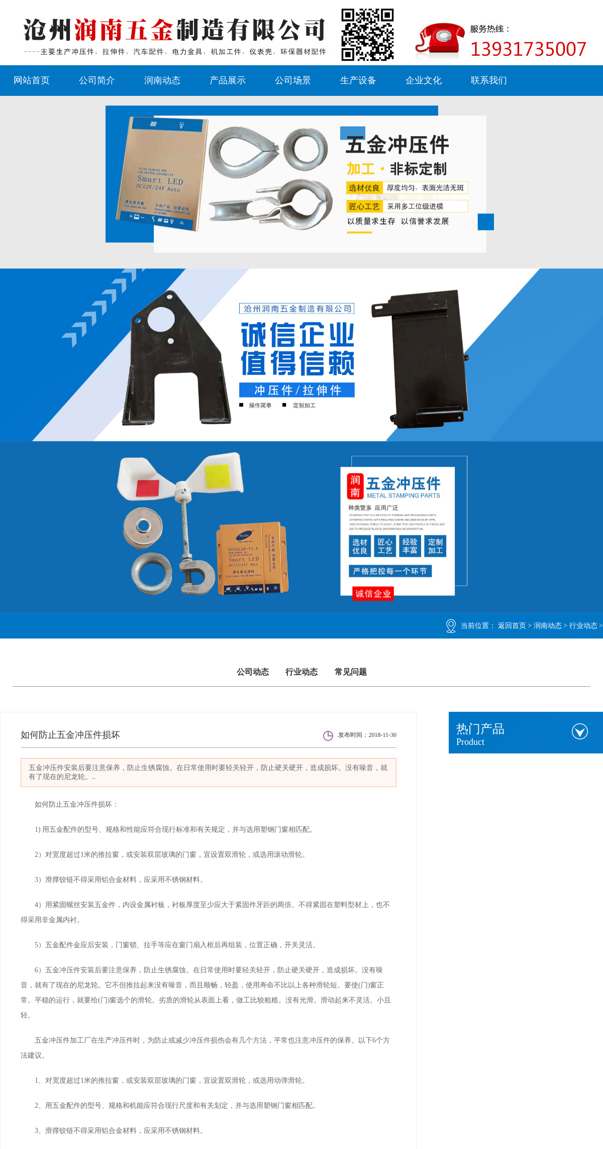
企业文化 (424, 80)
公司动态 (253, 672)
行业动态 (583, 625)
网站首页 (32, 80)
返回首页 (512, 625)
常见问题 (351, 672)
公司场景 (293, 80)
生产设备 (358, 80)
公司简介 (97, 80)
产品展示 (228, 80)
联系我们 (489, 80)
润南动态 (162, 80)
